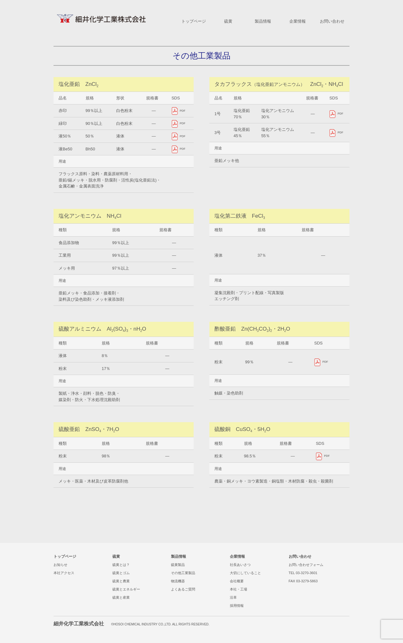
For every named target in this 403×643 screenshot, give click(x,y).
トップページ (65, 556)
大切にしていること (245, 573)
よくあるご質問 (183, 589)
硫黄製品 (178, 565)
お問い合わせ (300, 556)
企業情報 (237, 556)
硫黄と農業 (121, 581)
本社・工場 (238, 589)
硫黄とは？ (121, 565)
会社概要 (237, 581)
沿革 (233, 597)
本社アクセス (64, 573)
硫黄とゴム (121, 573)
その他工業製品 (183, 573)
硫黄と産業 (121, 597)
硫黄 (116, 556)
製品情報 (178, 556)
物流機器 (178, 581)
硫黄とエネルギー (126, 589)
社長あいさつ (240, 565)
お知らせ (60, 565)
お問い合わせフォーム (306, 565)
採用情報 (237, 605)
